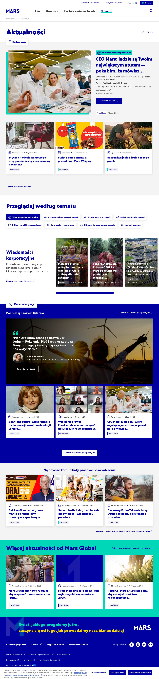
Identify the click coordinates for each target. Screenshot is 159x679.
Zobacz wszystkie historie (18, 186)
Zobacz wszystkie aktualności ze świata (131, 548)
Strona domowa (11, 19)
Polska (148, 3)
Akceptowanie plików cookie (140, 673)
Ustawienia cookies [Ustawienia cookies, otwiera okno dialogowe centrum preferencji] (99, 673)
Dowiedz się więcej (109, 101)
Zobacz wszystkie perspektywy (134, 313)
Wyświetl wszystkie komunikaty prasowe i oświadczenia (123, 531)
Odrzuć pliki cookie (117, 673)
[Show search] (151, 10)
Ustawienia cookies (78, 644)
